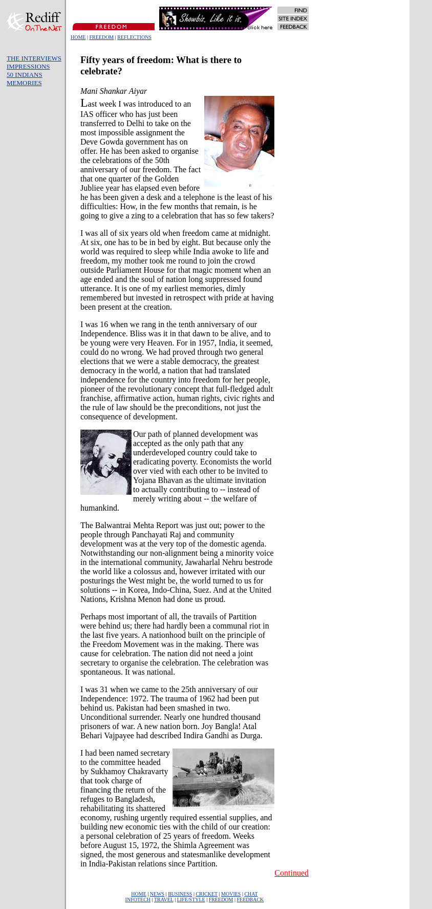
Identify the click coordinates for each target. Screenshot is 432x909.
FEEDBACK (250, 899)
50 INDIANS (24, 74)
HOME (78, 37)
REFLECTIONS (134, 37)
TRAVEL (164, 899)
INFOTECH (137, 899)
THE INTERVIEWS (34, 58)
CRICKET (207, 894)
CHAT (250, 894)
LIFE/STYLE (191, 899)
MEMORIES (24, 83)
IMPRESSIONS (28, 66)
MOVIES (231, 894)
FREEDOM (101, 37)
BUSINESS (180, 894)
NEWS (157, 894)
